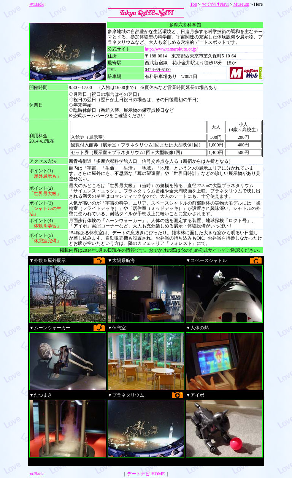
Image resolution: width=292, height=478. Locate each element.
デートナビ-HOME (146, 473)
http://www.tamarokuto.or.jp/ (171, 49)
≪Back (36, 4)
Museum (241, 4)
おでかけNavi (215, 4)
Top (193, 4)
